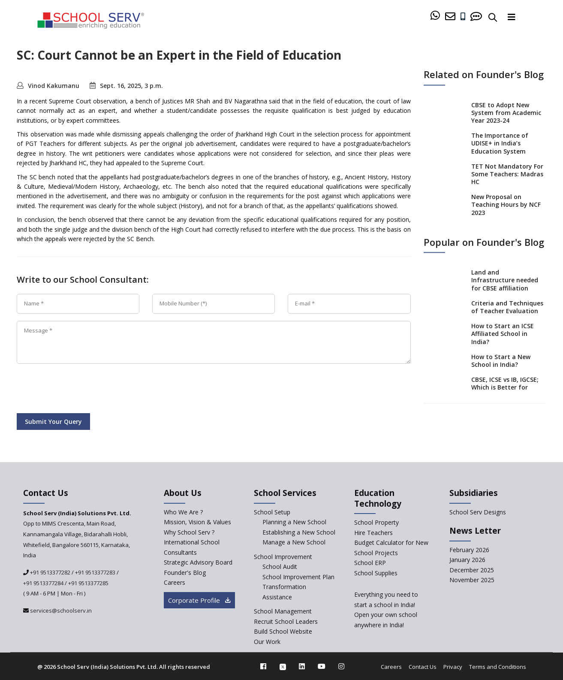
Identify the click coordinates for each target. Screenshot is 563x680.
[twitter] (283, 666)
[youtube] (321, 666)
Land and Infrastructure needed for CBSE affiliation (504, 280)
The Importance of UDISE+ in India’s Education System (499, 143)
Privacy (452, 667)
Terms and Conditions (497, 667)
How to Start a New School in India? (500, 360)
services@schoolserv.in (60, 610)
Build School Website (283, 631)
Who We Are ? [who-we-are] (183, 512)
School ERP (370, 563)
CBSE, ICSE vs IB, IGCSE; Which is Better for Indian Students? (505, 387)
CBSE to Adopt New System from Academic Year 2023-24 (506, 112)
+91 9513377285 (88, 583)
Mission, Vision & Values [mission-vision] (197, 522)
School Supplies (375, 573)
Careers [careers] (174, 582)
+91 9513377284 (43, 583)
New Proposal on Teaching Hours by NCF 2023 (506, 204)
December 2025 (471, 570)
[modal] (538, 587)
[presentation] (82, 390)
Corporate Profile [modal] (199, 600)
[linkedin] (302, 666)
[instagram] (341, 666)
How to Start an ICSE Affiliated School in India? (502, 333)
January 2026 (467, 560)
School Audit (279, 566)
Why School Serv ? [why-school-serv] (189, 532)
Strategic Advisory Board (198, 562)
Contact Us (423, 667)
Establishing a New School (298, 532)
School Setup (272, 512)
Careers (391, 667)
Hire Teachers (373, 533)
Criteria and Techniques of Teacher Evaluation (507, 306)
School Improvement (283, 557)
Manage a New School (293, 542)
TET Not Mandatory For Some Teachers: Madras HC (507, 173)
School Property (376, 522)
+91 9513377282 (49, 572)
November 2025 (471, 580)
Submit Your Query (53, 421)
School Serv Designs (477, 512)
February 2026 (469, 550)
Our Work (267, 642)
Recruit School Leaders (286, 621)
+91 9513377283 (95, 572)
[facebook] (263, 666)
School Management (283, 611)
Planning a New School (294, 522)
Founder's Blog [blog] (185, 572)
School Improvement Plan (298, 577)
